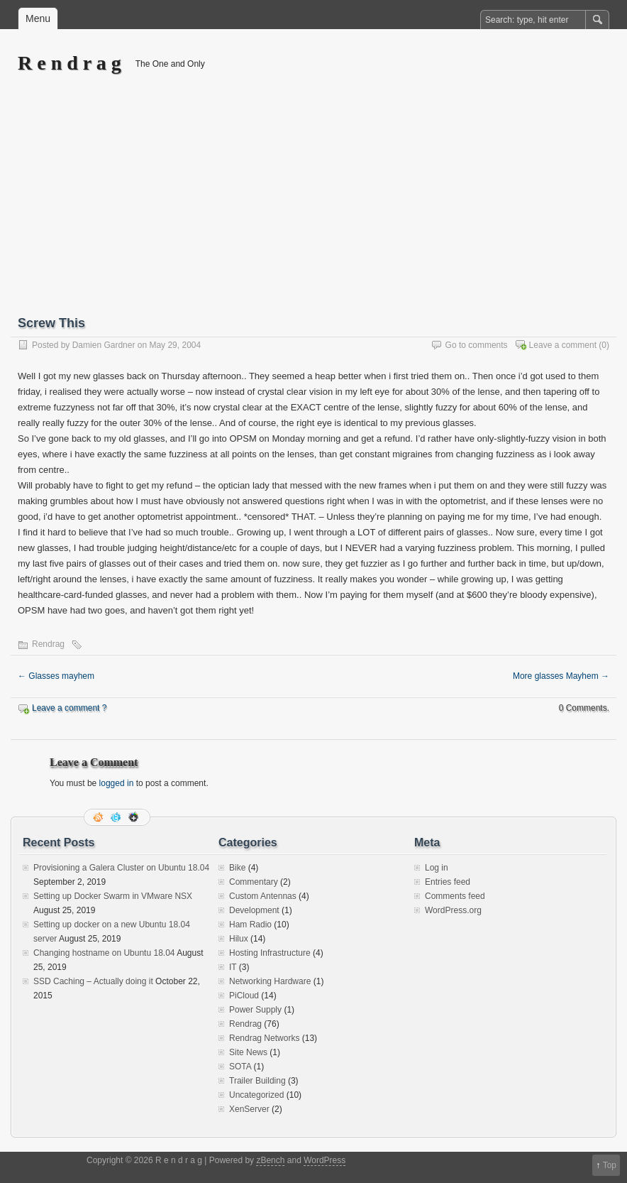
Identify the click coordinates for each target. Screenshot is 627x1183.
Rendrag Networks (264, 1038)
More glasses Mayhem (561, 676)
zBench (270, 1160)
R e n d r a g (69, 63)
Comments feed (455, 896)
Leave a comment (563, 345)
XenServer (249, 1109)
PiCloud (244, 996)
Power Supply (255, 1010)
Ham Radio (250, 925)
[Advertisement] (313, 203)
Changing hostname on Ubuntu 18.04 (103, 953)
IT (232, 967)
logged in (116, 783)
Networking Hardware (270, 981)
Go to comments (476, 345)
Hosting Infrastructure (270, 953)
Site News (248, 1052)
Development (254, 910)
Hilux (238, 939)
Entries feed (447, 882)
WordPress (324, 1160)
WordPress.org (453, 910)
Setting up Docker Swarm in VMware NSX (112, 896)
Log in (436, 868)
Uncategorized (256, 1095)
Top (609, 1165)
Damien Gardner (103, 345)
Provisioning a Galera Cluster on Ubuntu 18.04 (121, 868)
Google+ (135, 817)
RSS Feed (99, 817)
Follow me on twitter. (117, 817)
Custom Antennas (262, 896)
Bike (237, 868)
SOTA (240, 1067)
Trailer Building (257, 1081)
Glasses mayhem (56, 676)
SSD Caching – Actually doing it (93, 981)
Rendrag (48, 644)
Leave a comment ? (69, 708)
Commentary (253, 882)
